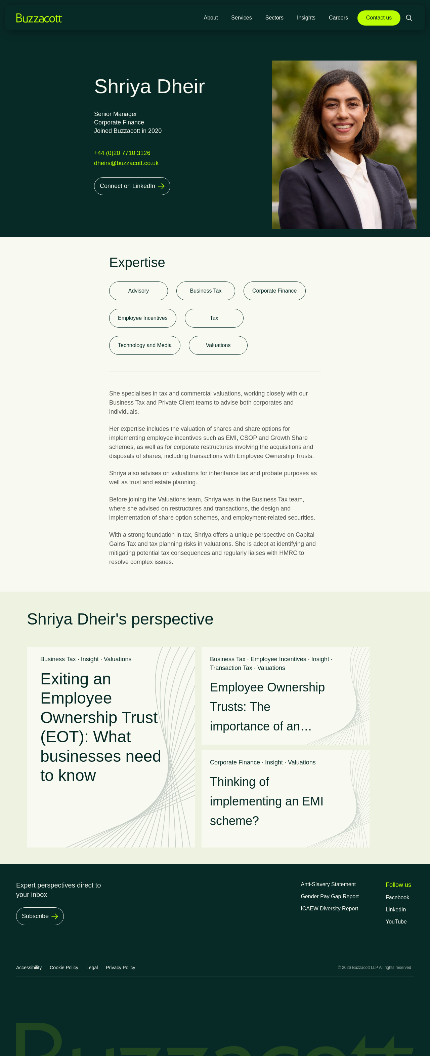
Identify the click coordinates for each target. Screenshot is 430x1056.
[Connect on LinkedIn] (132, 186)
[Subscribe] (40, 916)
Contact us (379, 18)
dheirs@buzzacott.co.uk (126, 163)
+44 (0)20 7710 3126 (122, 153)
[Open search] (410, 18)
